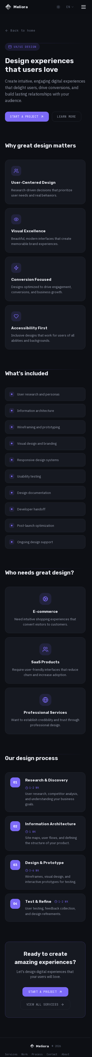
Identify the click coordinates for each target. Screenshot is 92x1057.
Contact (52, 1054)
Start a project (27, 117)
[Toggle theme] (58, 7)
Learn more (66, 117)
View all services (45, 1005)
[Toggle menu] (83, 6)
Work (24, 1054)
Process (37, 1054)
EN (70, 7)
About (65, 1054)
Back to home (20, 30)
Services (11, 1054)
